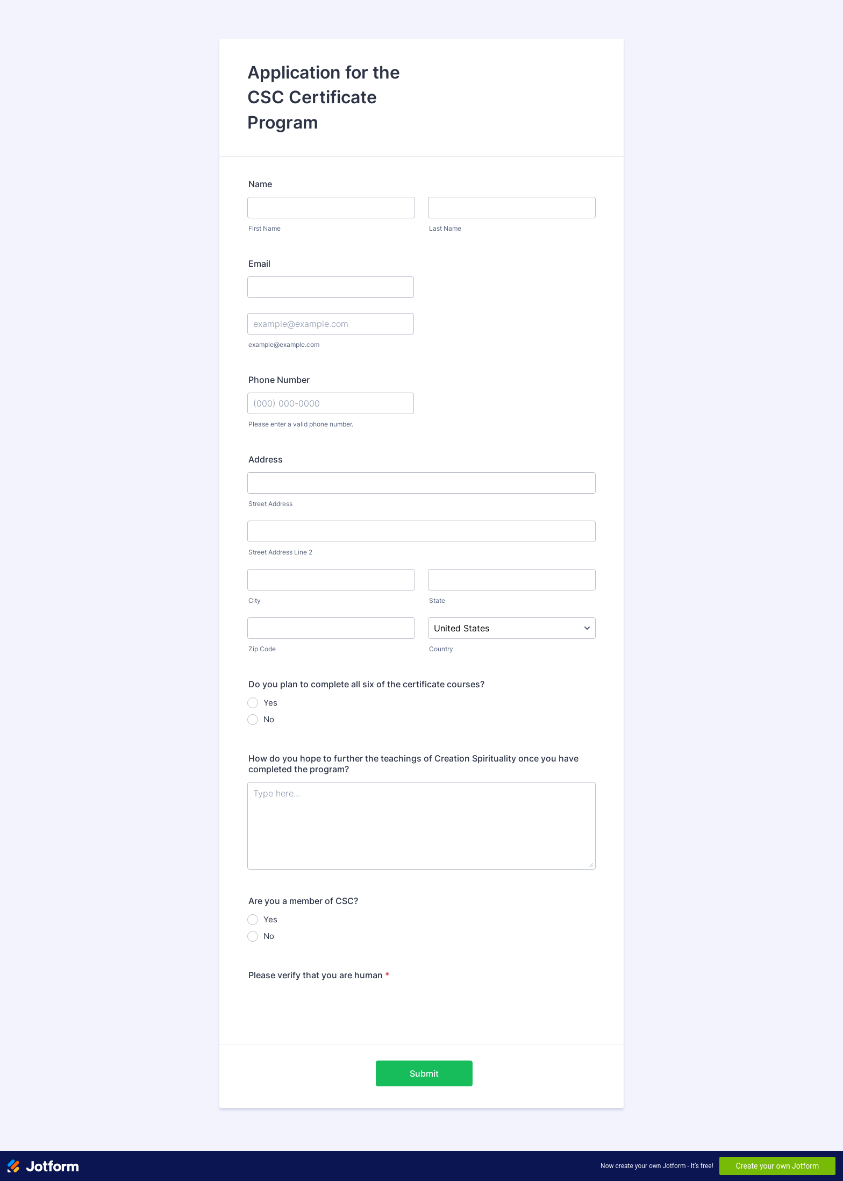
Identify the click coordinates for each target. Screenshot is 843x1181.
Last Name (445, 228)
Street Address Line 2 (280, 552)
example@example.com (283, 344)
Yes (270, 703)
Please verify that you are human (318, 975)
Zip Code (262, 649)
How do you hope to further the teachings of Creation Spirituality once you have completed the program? (413, 763)
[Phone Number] (330, 403)
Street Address (270, 504)
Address (265, 459)
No (268, 719)
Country (441, 649)
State (437, 600)
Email (259, 263)
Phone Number (279, 379)
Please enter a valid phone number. (300, 424)
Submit (424, 1073)
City (254, 600)
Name (260, 184)
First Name (264, 228)
